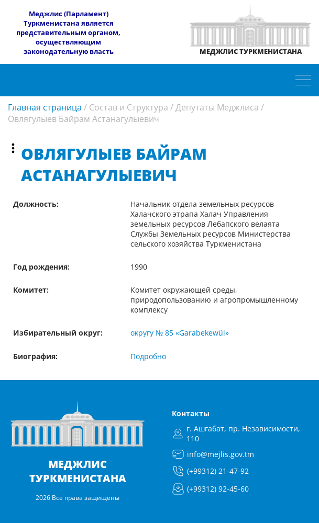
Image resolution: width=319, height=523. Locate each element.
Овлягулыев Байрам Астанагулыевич (83, 119)
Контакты (191, 413)
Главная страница (45, 107)
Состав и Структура (128, 107)
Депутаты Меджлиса (217, 107)
